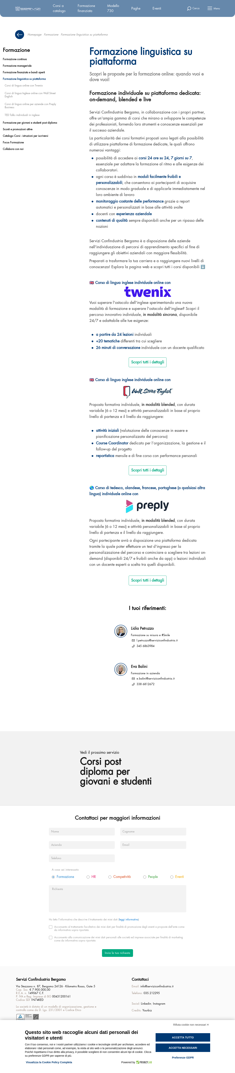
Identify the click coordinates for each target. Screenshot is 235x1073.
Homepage (34, 34)
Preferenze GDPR (183, 1057)
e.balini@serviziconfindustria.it (156, 678)
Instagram (159, 1003)
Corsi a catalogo (59, 8)
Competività (122, 877)
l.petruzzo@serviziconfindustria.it (157, 640)
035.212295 (152, 993)
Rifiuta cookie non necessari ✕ (191, 1024)
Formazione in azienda (145, 673)
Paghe (135, 8)
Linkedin (146, 1003)
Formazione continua (15, 59)
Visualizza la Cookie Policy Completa (49, 1062)
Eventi (157, 8)
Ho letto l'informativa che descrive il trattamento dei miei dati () (94, 919)
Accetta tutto (183, 1037)
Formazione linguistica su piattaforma (24, 79)
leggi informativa (128, 919)
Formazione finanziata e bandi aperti (24, 72)
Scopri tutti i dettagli (147, 362)
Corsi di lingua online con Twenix (24, 85)
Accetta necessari (183, 1047)
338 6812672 (145, 684)
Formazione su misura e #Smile (150, 635)
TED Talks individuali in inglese (22, 115)
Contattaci (140, 979)
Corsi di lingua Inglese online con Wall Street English (30, 95)
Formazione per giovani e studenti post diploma (30, 122)
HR (93, 877)
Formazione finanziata (86, 8)
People (153, 877)
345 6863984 (145, 646)
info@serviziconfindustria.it (156, 986)
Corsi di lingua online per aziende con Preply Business (30, 106)
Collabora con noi (13, 149)
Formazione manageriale (17, 65)
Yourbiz (147, 1010)
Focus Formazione (13, 142)
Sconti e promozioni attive (17, 129)
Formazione (51, 34)
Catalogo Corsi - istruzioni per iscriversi (25, 136)
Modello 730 (113, 8)
